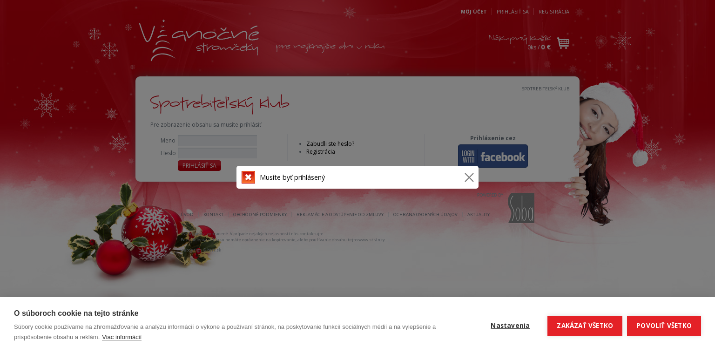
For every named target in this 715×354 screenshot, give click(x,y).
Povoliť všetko (664, 325)
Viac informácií (122, 337)
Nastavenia (510, 325)
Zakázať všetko (585, 325)
